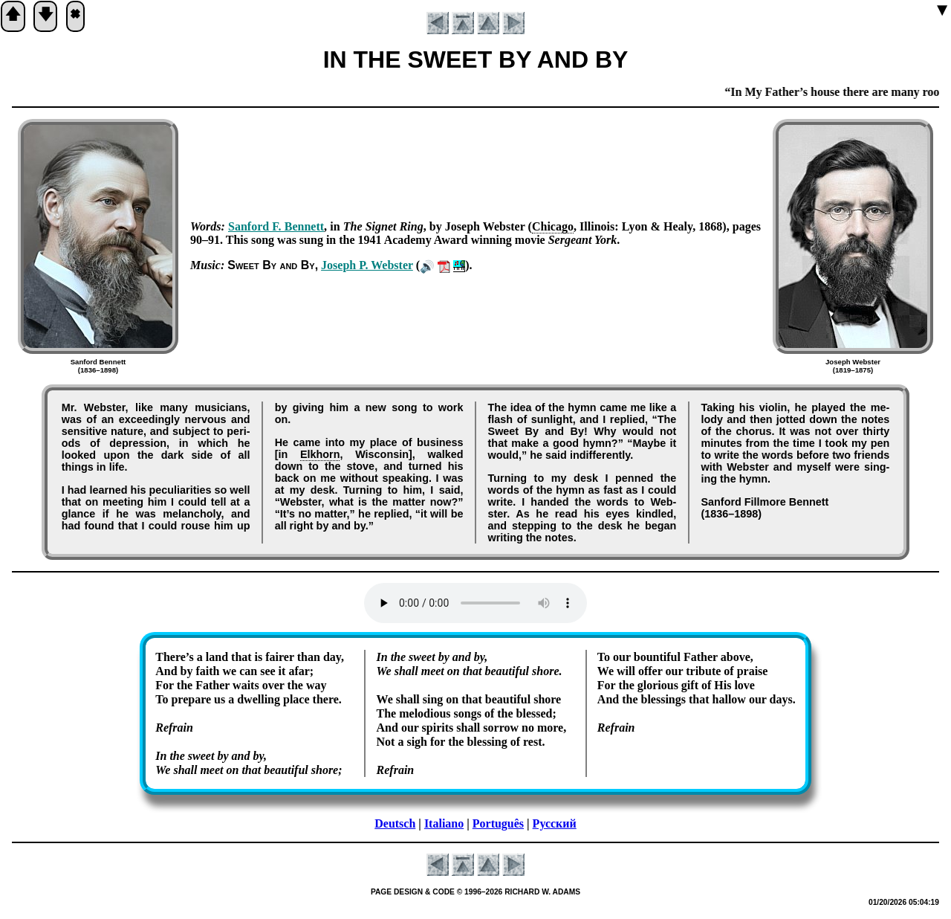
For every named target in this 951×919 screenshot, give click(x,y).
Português (498, 823)
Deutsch (394, 823)
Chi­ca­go (553, 226)
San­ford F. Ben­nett (276, 226)
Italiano (444, 823)
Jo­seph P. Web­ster (367, 265)
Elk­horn (320, 454)
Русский (555, 823)
